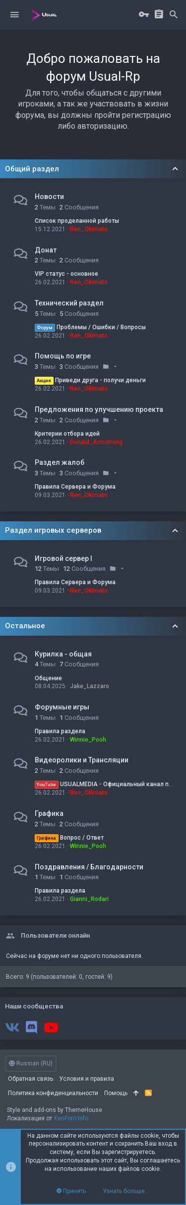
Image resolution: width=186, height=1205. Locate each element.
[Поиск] (173, 14)
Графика (49, 813)
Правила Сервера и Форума (75, 486)
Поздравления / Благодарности (89, 867)
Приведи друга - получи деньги (90, 380)
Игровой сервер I (63, 558)
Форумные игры (62, 707)
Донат (46, 250)
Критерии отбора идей (67, 433)
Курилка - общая (63, 654)
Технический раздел (69, 303)
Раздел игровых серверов (53, 530)
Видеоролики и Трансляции (81, 760)
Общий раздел (32, 168)
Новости (49, 197)
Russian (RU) (31, 1063)
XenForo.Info (71, 1118)
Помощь (115, 1093)
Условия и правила (86, 1078)
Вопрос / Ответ (69, 837)
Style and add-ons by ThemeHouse (54, 1109)
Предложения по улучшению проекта (99, 409)
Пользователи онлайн (55, 935)
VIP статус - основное (66, 273)
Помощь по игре (63, 356)
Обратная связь (30, 1078)
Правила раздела (60, 731)
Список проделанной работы (77, 220)
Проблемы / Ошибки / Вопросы (90, 327)
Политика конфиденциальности (53, 1093)
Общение (48, 678)
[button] (14, 14)
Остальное (25, 625)
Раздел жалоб (59, 462)
